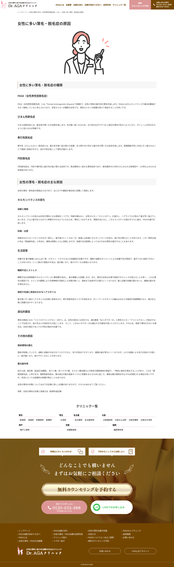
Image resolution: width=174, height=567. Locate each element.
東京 (21, 415)
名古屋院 (78, 419)
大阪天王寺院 (146, 419)
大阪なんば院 (120, 419)
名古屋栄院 (89, 419)
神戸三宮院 (24, 429)
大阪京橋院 (133, 419)
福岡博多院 (118, 429)
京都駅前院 (71, 429)
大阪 (104, 415)
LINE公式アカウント (140, 551)
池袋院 (31, 419)
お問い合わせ (105, 551)
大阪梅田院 (108, 419)
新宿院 (23, 419)
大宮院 (63, 419)
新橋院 (49, 419)
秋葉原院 (40, 419)
